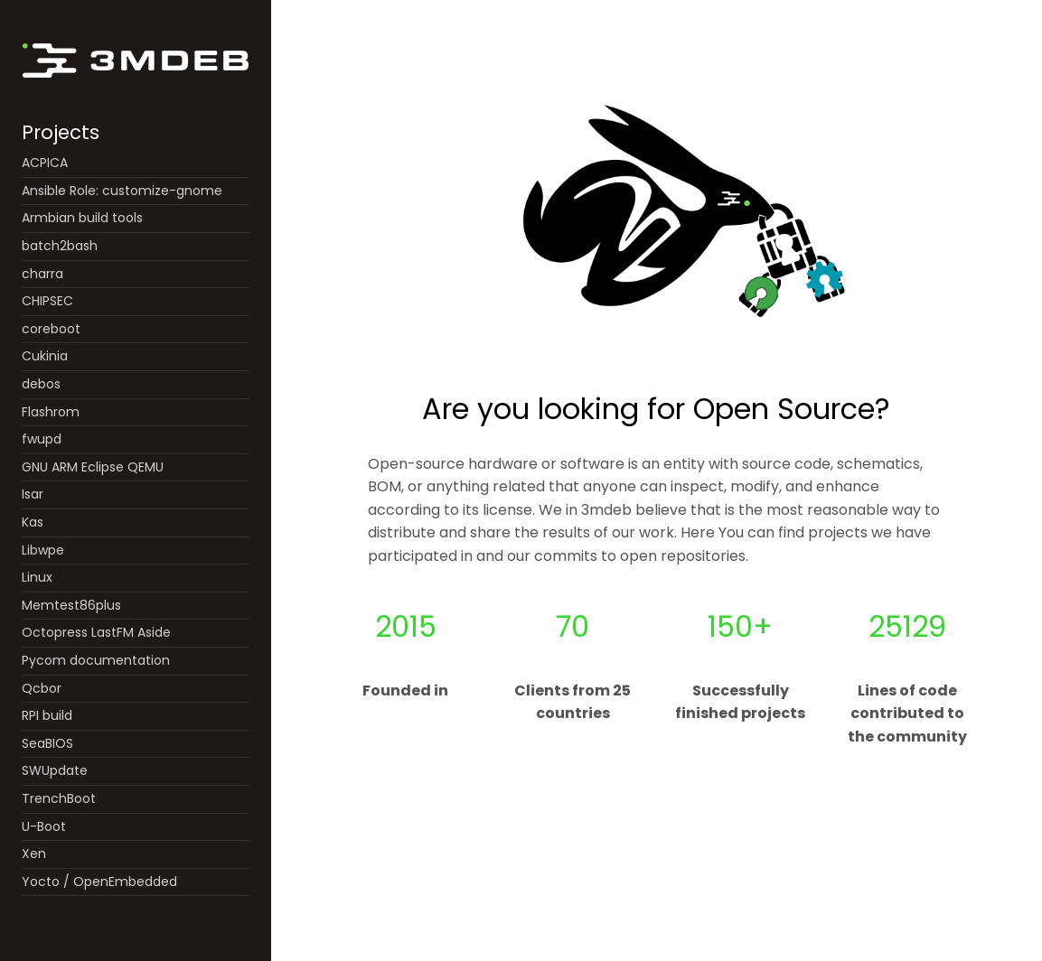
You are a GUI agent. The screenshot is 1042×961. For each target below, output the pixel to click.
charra (42, 274)
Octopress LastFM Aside (96, 632)
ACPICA (45, 163)
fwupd (41, 439)
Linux (37, 577)
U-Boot (44, 826)
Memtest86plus (71, 605)
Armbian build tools (82, 218)
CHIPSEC (47, 301)
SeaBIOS (47, 743)
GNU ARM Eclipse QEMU (93, 467)
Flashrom (51, 412)
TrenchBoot (59, 798)
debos (41, 384)
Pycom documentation (96, 660)
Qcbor (41, 688)
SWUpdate (55, 770)
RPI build (47, 715)
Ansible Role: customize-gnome (122, 191)
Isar (32, 494)
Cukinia (45, 356)
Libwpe (43, 550)
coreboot (51, 329)
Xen (34, 853)
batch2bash (60, 246)
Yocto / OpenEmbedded (99, 881)
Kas (32, 522)
